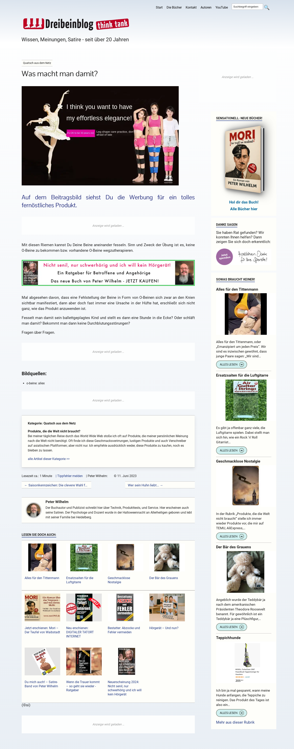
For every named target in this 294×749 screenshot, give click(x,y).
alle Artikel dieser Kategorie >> (49, 459)
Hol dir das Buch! (243, 202)
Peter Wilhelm (57, 501)
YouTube (221, 7)
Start (159, 7)
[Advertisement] (108, 226)
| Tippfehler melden (69, 476)
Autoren (206, 7)
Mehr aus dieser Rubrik (235, 722)
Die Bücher (174, 7)
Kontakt (191, 7)
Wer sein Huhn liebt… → (145, 485)
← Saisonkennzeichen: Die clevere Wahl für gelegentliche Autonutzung (56, 485)
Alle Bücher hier (243, 209)
